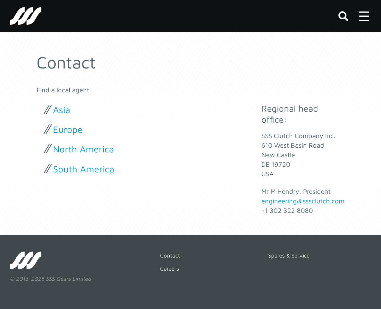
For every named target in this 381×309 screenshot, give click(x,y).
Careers (169, 268)
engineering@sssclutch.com (302, 201)
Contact (170, 255)
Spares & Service (289, 255)
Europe (68, 129)
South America (83, 168)
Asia (61, 109)
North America (83, 148)
